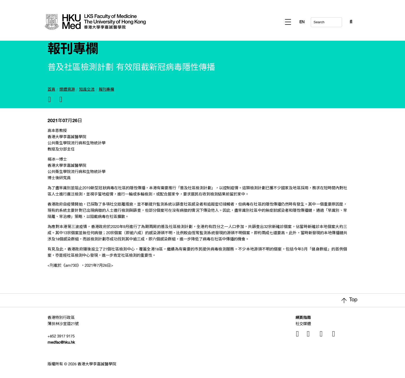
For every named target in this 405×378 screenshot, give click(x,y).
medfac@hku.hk (61, 343)
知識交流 (87, 90)
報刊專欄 (106, 90)
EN (349, 22)
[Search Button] (338, 21)
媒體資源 (67, 90)
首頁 (51, 90)
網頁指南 (303, 318)
